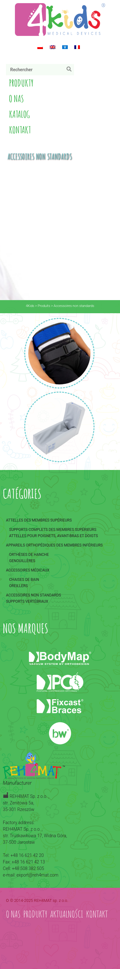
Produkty (21, 83)
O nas (16, 98)
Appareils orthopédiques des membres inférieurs (54, 545)
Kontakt (20, 130)
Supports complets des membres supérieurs (52, 529)
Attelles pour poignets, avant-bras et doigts (53, 536)
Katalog (19, 114)
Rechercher (70, 70)
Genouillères (22, 561)
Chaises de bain (24, 579)
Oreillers (18, 586)
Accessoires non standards (33, 595)
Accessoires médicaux (27, 570)
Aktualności (66, 914)
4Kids (30, 306)
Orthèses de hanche (29, 554)
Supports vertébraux (27, 601)
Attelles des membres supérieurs (39, 520)
